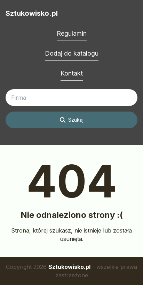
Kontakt (72, 73)
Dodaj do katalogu (71, 53)
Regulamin (72, 33)
